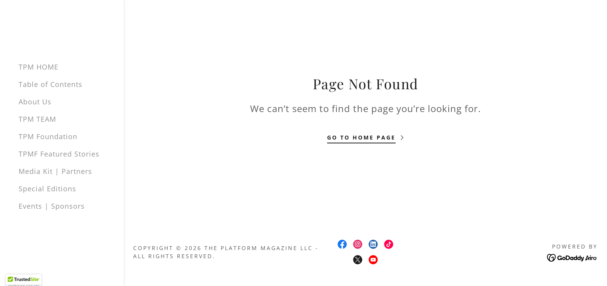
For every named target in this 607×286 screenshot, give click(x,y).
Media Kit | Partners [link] (55, 171)
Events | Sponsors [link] (52, 206)
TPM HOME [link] (38, 67)
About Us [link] (35, 101)
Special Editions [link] (47, 188)
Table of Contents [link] (50, 84)
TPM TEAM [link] (37, 119)
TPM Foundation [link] (48, 136)
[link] (342, 244)
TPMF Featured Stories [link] (59, 153)
